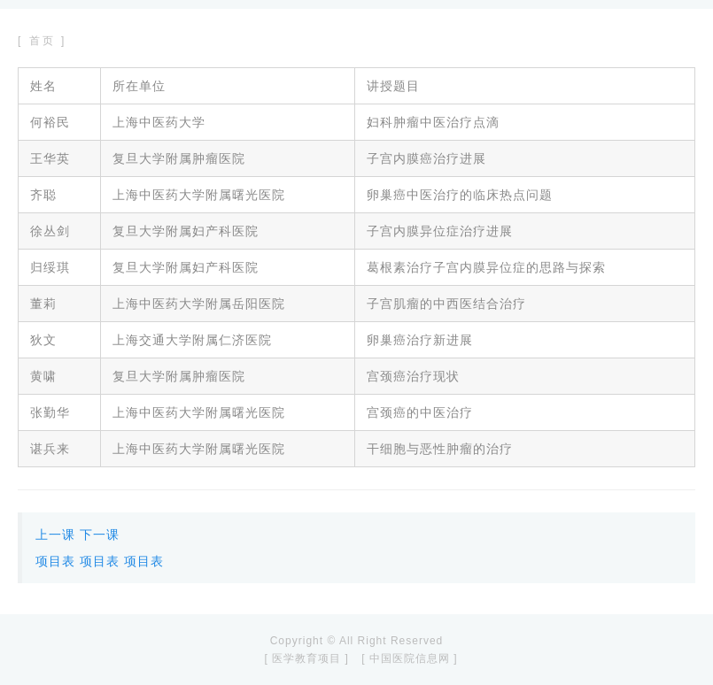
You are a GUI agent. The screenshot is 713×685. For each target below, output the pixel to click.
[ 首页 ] (42, 41)
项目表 (55, 561)
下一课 (100, 534)
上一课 (55, 534)
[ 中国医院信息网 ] (409, 658)
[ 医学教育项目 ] (306, 658)
